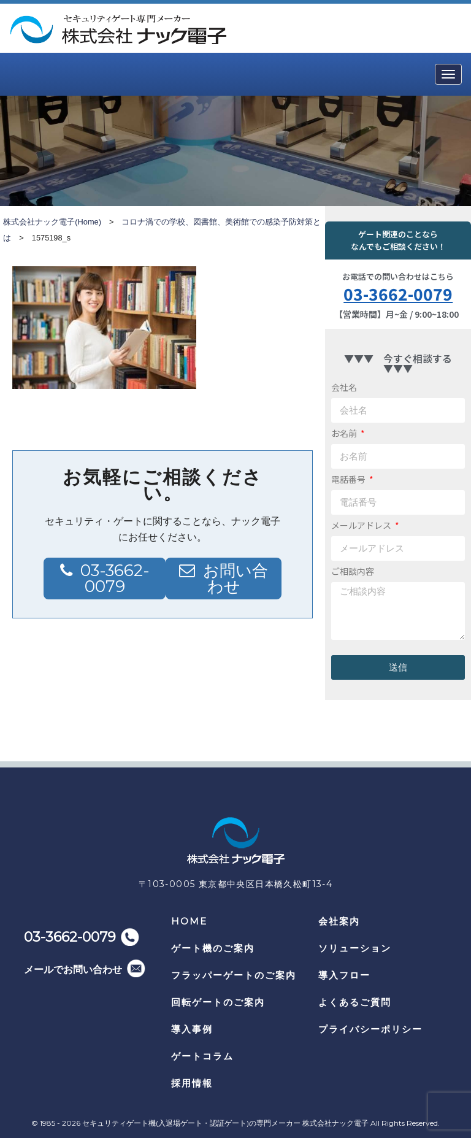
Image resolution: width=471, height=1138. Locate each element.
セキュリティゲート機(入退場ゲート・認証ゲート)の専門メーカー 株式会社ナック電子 (225, 1123)
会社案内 (339, 921)
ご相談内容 (352, 571)
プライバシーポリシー (370, 1029)
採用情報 (192, 1083)
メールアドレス (362, 525)
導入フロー (344, 975)
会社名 (344, 387)
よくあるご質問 (354, 1002)
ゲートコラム (202, 1056)
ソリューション (354, 948)
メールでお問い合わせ (73, 969)
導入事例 (192, 1029)
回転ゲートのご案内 (218, 1002)
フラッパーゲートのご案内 (233, 975)
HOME (189, 921)
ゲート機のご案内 (213, 948)
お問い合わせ (235, 578)
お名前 (345, 433)
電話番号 (349, 479)
